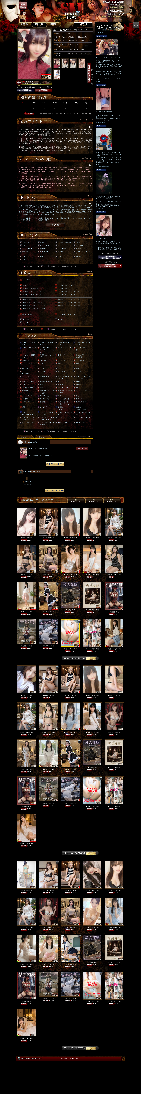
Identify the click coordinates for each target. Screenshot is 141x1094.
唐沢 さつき (91, 927)
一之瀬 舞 (47, 695)
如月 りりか (113, 649)
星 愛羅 (47, 575)
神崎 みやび (26, 964)
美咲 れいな (70, 538)
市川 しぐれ (91, 732)
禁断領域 (114, 612)
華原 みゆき (48, 732)
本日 (76, 500)
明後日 (112, 500)
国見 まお (25, 695)
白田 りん (25, 612)
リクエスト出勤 (92, 610)
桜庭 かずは (113, 575)
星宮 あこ (47, 612)
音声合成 (70, 610)
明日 (94, 500)
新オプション (26, 646)
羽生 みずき (91, 575)
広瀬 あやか (113, 538)
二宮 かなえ (70, 575)
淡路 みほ (25, 575)
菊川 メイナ (70, 649)
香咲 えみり (91, 538)
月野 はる (47, 538)
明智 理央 (25, 538)
